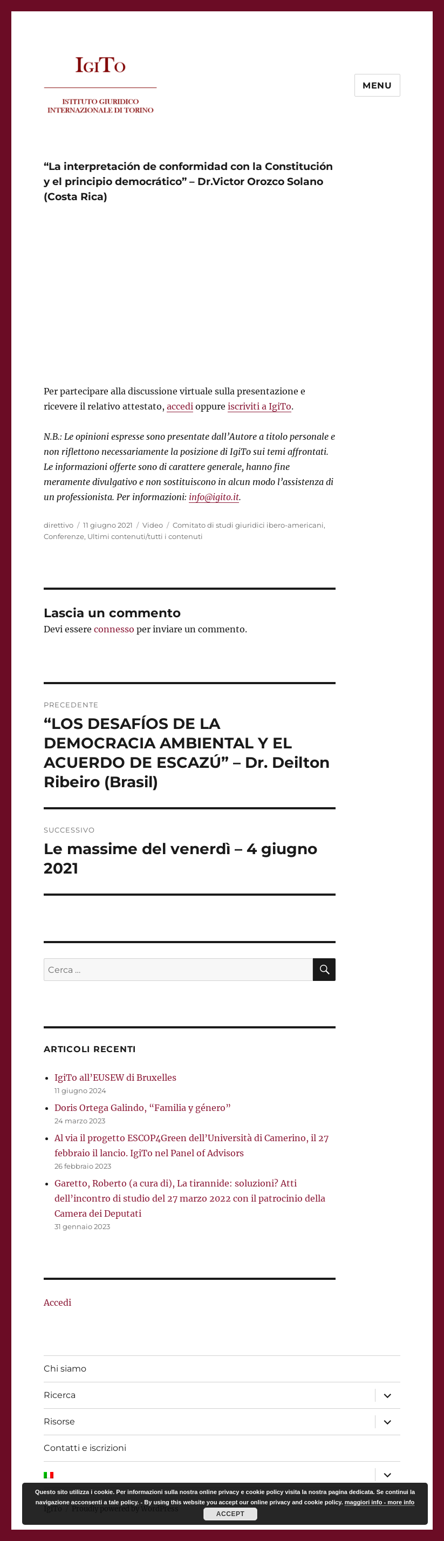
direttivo (58, 525)
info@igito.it (214, 497)
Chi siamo (65, 1368)
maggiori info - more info (380, 1502)
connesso (114, 629)
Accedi (57, 1302)
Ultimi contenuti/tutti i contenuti (145, 536)
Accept (230, 1514)
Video (152, 525)
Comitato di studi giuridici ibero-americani (248, 525)
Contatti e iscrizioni (85, 1448)
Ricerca (60, 1395)
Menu (377, 85)
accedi (180, 406)
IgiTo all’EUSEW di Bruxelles (115, 1077)
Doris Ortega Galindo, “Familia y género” (142, 1107)
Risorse (59, 1421)
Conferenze (64, 536)
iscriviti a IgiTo (259, 406)
